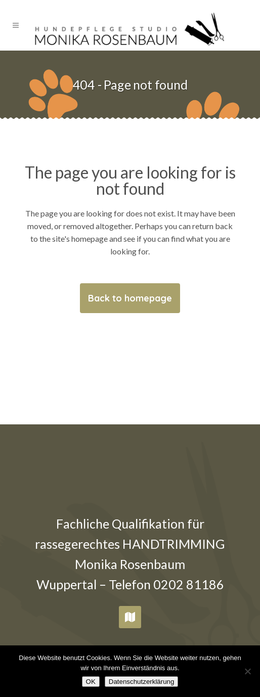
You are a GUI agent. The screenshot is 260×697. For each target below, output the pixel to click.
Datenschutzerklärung (142, 681)
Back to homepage (130, 298)
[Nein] (247, 671)
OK (91, 681)
